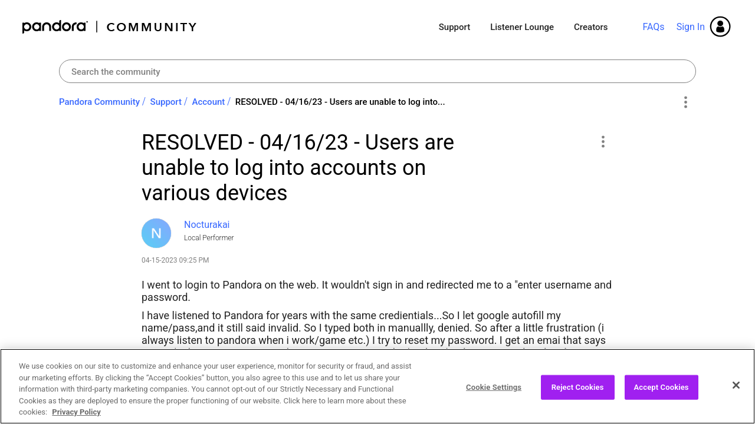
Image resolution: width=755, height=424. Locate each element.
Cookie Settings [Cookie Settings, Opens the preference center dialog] (493, 392)
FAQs (653, 26)
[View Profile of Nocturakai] (206, 224)
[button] (602, 141)
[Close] (736, 390)
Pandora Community (110, 27)
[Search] (377, 71)
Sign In (691, 26)
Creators (591, 27)
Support (454, 27)
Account (208, 102)
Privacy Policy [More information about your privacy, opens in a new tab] (76, 417)
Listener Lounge (522, 27)
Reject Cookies (578, 392)
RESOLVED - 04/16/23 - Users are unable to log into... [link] (340, 102)
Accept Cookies (661, 392)
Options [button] (685, 102)
